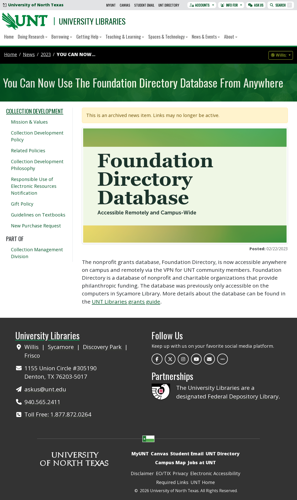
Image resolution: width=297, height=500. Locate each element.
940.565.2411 (42, 402)
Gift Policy (22, 204)
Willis (32, 347)
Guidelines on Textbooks (38, 215)
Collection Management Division (37, 252)
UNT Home (202, 482)
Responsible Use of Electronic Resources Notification (33, 186)
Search (281, 5)
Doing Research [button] (32, 36)
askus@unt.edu (45, 389)
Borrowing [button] (61, 36)
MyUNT (111, 5)
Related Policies (28, 150)
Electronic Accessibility (215, 473)
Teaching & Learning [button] (125, 36)
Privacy (180, 473)
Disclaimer (142, 473)
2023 (46, 54)
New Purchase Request (36, 226)
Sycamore (61, 347)
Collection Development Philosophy (37, 164)
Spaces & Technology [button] (168, 36)
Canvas (125, 5)
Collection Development (34, 111)
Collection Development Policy (37, 136)
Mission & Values (29, 122)
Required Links (172, 482)
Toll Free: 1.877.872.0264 (57, 414)
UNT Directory (168, 5)
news (29, 54)
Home (9, 36)
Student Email (144, 5)
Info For (229, 5)
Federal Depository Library (243, 396)
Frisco (32, 355)
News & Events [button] (206, 36)
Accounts (199, 5)
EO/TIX (163, 473)
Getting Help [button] (88, 36)
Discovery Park (103, 347)
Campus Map (170, 462)
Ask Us (255, 5)
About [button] (230, 36)
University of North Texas (33, 5)
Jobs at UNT (202, 462)
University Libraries (92, 21)
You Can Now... (76, 54)
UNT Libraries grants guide (126, 301)
